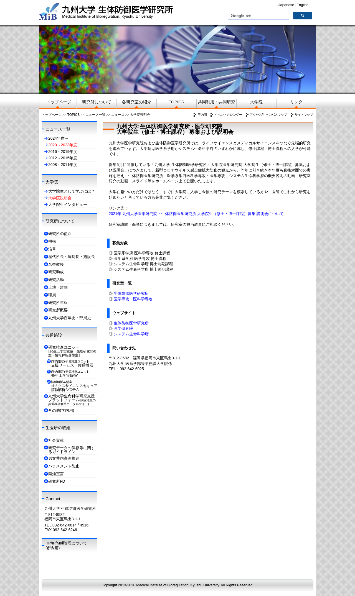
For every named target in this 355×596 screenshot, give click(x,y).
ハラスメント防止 (63, 466)
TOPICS (73, 115)
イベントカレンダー (228, 115)
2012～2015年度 (62, 158)
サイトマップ (304, 115)
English (302, 5)
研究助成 (56, 272)
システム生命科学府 (131, 334)
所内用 (202, 115)
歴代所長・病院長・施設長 (71, 256)
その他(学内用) (61, 410)
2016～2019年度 (62, 151)
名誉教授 (56, 264)
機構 (52, 241)
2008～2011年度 (62, 164)
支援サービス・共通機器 (72, 363)
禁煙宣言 (56, 474)
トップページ (52, 115)
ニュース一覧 (95, 115)
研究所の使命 (60, 233)
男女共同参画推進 (63, 458)
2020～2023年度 (62, 145)
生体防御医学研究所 (131, 293)
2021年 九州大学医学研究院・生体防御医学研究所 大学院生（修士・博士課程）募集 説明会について (196, 213)
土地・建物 (58, 287)
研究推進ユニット (72, 351)
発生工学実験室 (70, 374)
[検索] (258, 15)
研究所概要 (58, 310)
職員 (52, 295)
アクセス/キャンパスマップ (268, 115)
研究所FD (56, 481)
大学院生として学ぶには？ (71, 191)
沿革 (52, 249)
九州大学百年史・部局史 (69, 318)
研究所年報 (58, 302)
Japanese (286, 5)
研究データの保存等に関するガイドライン (71, 450)
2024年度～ (58, 138)
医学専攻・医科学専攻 (133, 299)
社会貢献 (56, 440)
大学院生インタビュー (67, 204)
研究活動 (56, 279)
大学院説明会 (140, 115)
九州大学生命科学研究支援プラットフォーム (72, 400)
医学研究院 (123, 328)
